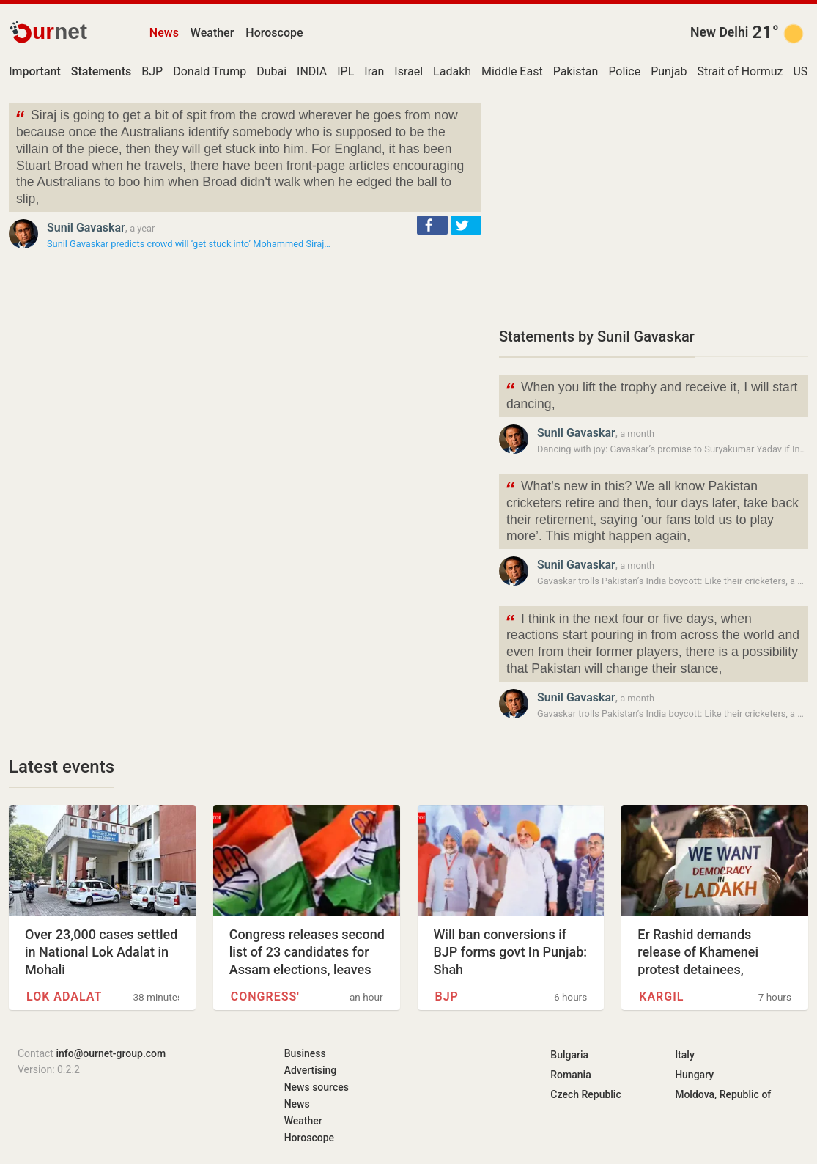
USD (804, 71)
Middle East (512, 71)
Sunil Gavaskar (86, 228)
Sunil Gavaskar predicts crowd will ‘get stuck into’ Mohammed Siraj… (188, 243)
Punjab (669, 71)
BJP (152, 71)
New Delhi (719, 32)
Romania (570, 1074)
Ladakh (452, 71)
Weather (212, 33)
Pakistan (576, 71)
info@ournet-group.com (111, 1053)
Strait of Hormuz (740, 71)
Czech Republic (585, 1094)
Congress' (265, 996)
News (164, 33)
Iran (374, 71)
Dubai (271, 71)
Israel (408, 71)
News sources (316, 1087)
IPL (345, 71)
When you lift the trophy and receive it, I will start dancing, (651, 394)
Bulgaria (569, 1055)
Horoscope (274, 33)
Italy (685, 1055)
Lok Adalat (64, 996)
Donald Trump (209, 71)
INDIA (312, 71)
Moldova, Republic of (723, 1094)
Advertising (310, 1070)
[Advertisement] (653, 205)
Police (624, 71)
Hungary (694, 1074)
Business (305, 1053)
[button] (432, 225)
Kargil (661, 996)
